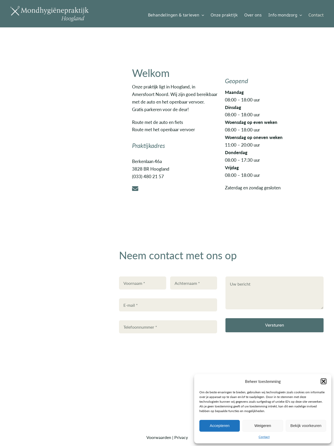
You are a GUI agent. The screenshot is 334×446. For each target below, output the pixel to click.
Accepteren (220, 425)
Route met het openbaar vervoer (163, 129)
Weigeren (262, 425)
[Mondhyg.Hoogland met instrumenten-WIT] (49, 8)
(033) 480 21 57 (148, 176)
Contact (264, 437)
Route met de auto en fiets (157, 122)
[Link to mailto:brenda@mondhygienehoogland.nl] (173, 188)
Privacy (181, 437)
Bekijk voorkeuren (305, 425)
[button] (323, 381)
